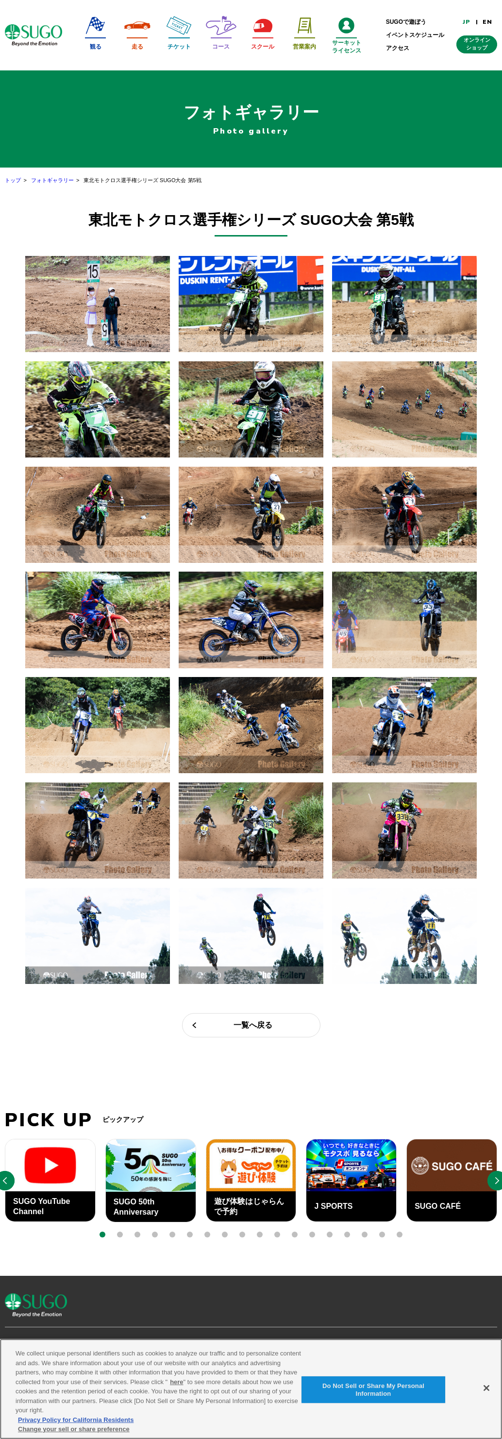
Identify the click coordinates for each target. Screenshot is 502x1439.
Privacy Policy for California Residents (76, 1421)
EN (487, 22)
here (176, 1384)
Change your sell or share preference (74, 1431)
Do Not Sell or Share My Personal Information (373, 1391)
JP (466, 22)
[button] (102, 1234)
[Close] (486, 1390)
